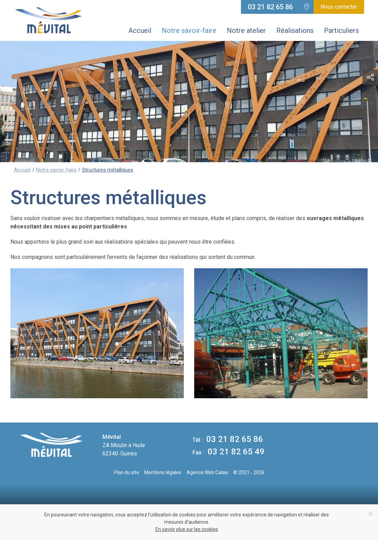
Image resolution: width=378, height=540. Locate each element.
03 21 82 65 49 (228, 451)
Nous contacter (339, 6)
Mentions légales (162, 472)
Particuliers (341, 30)
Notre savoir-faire (189, 30)
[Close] (370, 513)
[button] (370, 77)
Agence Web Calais (207, 472)
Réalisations (295, 30)
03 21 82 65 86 (270, 7)
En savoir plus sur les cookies (186, 529)
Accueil (139, 30)
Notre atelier (246, 30)
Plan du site (126, 472)
